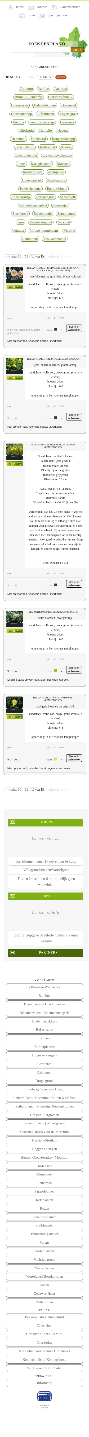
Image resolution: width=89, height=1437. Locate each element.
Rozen (44, 1208)
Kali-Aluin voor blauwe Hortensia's (44, 1351)
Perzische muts (30, 189)
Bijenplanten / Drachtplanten (44, 1004)
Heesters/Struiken (44, 1140)
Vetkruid (64, 222)
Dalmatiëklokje (45, 105)
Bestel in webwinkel (74, 328)
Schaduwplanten (44, 1217)
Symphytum (66, 213)
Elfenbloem (45, 114)
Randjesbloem (57, 189)
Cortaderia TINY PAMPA (44, 1334)
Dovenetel (68, 105)
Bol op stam (44, 1029)
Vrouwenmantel (54, 239)
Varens (44, 1242)
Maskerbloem (33, 172)
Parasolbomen (44, 1191)
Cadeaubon (44, 1325)
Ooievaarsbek (32, 180)
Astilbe (44, 89)
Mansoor (63, 164)
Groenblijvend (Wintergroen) (44, 1123)
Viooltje (69, 230)
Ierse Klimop (25, 147)
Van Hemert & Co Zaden (44, 1368)
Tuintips (48, 896)
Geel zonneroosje (42, 122)
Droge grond (44, 1081)
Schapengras (45, 197)
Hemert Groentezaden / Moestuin (44, 1157)
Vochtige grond (44, 1259)
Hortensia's (45, 1166)
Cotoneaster (19, 105)
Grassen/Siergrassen (44, 1115)
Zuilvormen (44, 1302)
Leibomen (44, 1183)
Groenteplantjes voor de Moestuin (44, 1132)
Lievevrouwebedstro (57, 155)
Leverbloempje (26, 155)
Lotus (21, 164)
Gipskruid (26, 130)
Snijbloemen (44, 1225)
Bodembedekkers (44, 1021)
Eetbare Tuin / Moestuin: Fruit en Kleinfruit (44, 1098)
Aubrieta (60, 89)
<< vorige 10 (13, 256)
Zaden (44, 1285)
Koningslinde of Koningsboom (44, 1359)
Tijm (20, 222)
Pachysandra (56, 180)
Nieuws (48, 822)
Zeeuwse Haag (44, 1293)
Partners (48, 952)
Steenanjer (60, 205)
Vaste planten (44, 1251)
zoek (77, 50)
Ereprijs (18, 122)
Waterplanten (44, 1268)
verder (61, 77)
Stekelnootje (43, 213)
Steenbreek (20, 213)
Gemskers (67, 122)
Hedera (62, 130)
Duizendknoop (21, 114)
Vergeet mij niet (41, 222)
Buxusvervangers (44, 1055)
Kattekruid (47, 147)
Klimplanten (44, 1174)
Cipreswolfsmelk (60, 97)
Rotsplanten (44, 1200)
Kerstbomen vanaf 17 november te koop (46, 861)
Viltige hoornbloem (44, 230)
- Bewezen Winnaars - (44, 987)
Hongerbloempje (64, 139)
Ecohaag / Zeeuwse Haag (44, 1089)
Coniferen (44, 1064)
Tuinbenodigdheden (44, 1234)
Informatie (44, 1383)
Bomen (44, 1038)
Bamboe (44, 996)
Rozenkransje (21, 197)
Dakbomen (44, 1072)
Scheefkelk (68, 197)
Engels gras (68, 114)
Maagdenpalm (41, 164)
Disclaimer (44, 1410)
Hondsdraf (38, 139)
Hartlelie (45, 130)
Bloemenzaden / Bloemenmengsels (44, 1013)
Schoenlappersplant (33, 205)
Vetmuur (18, 230)
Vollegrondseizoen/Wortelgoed (46, 870)
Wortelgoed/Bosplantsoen (44, 1276)
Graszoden (44, 1342)
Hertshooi (18, 139)
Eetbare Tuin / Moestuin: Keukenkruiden (44, 1106)
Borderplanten (44, 1047)
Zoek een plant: (47, 44)
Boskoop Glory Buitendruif (44, 1317)
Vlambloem (29, 239)
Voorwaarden (44, 1407)
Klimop (66, 147)
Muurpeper (56, 172)
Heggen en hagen (44, 1149)
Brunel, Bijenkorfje (28, 97)
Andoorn (26, 89)
